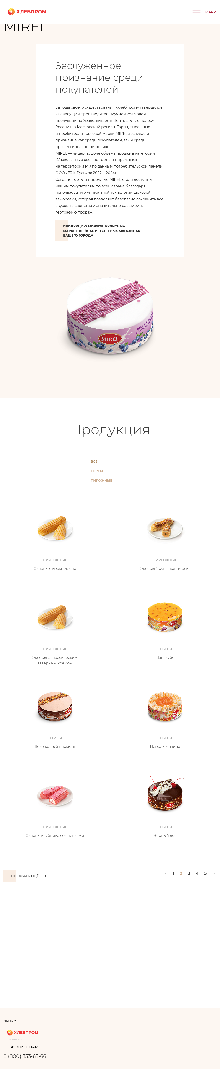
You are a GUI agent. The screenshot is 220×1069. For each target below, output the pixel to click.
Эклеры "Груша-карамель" (165, 568)
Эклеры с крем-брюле (55, 568)
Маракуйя (164, 657)
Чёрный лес (165, 835)
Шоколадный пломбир (55, 746)
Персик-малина (165, 746)
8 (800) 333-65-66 (24, 1056)
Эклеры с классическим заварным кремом (55, 660)
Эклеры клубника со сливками (55, 835)
